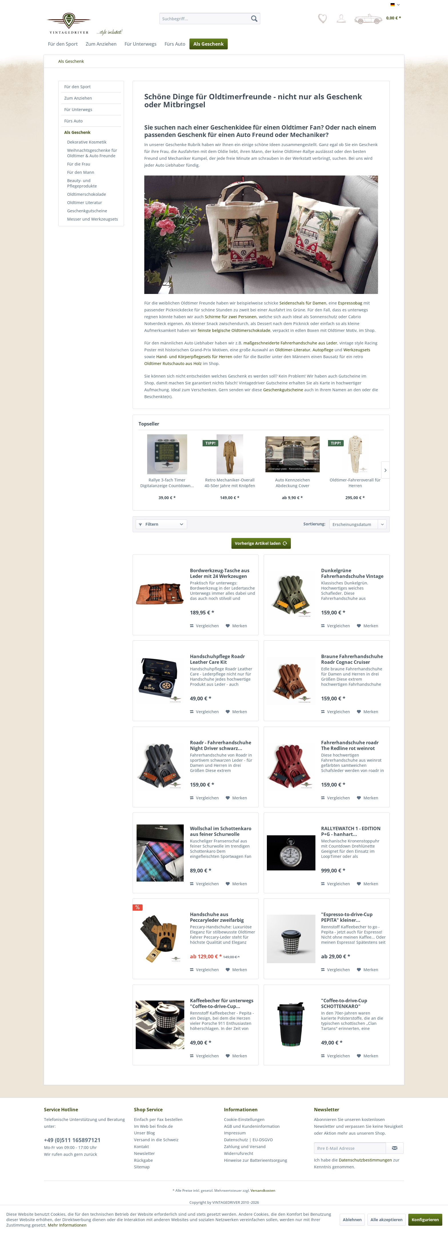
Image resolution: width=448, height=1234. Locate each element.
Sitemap (142, 1167)
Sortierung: (314, 524)
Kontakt (141, 1146)
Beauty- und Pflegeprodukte (82, 183)
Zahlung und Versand (245, 1146)
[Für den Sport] (63, 44)
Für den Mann (80, 172)
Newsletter (144, 1153)
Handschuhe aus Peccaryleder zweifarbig (217, 917)
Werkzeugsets (356, 349)
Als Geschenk (77, 132)
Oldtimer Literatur (84, 202)
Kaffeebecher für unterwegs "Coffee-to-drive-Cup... (221, 1003)
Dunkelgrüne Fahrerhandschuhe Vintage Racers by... (352, 573)
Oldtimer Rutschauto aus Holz (173, 363)
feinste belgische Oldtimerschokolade (234, 330)
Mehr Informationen (67, 1225)
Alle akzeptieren (387, 1219)
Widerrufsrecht (238, 1153)
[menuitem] (209, 18)
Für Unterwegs (78, 109)
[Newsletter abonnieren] (395, 1148)
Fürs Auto (73, 121)
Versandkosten (263, 1190)
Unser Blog (144, 1133)
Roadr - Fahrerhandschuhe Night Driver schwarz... (220, 745)
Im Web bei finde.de (153, 1126)
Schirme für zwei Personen (231, 316)
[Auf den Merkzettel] (236, 625)
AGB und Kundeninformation (252, 1126)
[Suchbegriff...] (209, 18)
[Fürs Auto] (175, 44)
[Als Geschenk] (208, 44)
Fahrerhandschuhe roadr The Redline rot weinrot (350, 745)
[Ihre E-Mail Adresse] (350, 1148)
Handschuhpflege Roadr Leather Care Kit (217, 659)
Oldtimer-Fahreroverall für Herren (355, 482)
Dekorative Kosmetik (87, 142)
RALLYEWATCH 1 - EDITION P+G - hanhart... (351, 831)
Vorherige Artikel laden (261, 542)
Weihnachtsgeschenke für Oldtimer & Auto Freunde (92, 153)
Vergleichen (204, 625)
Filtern (148, 524)
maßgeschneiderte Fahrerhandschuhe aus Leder (290, 343)
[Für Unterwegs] (141, 44)
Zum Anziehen (78, 98)
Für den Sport (77, 86)
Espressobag (350, 303)
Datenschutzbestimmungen (365, 1160)
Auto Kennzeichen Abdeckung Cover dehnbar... (292, 483)
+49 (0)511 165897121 (72, 1140)
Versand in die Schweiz (156, 1139)
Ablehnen (352, 1219)
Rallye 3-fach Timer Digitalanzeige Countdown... (167, 482)
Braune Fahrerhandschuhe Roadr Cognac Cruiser (352, 659)
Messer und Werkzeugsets (92, 219)
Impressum (235, 1133)
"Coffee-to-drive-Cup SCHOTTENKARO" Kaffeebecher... (344, 1003)
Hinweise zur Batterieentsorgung (255, 1160)
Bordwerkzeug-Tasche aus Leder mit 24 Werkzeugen (219, 573)
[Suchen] (254, 18)
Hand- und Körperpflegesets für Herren (194, 356)
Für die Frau (78, 164)
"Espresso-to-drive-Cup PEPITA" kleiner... (347, 917)
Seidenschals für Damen (302, 303)
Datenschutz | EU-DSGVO (248, 1139)
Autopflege (323, 349)
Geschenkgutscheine (87, 210)
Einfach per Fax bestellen (158, 1119)
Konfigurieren (425, 1219)
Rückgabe (143, 1160)
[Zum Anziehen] (101, 44)
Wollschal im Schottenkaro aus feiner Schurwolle (220, 831)
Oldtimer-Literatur (292, 349)
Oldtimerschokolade (86, 194)
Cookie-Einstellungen (244, 1119)
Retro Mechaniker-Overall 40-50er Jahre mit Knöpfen (230, 482)
